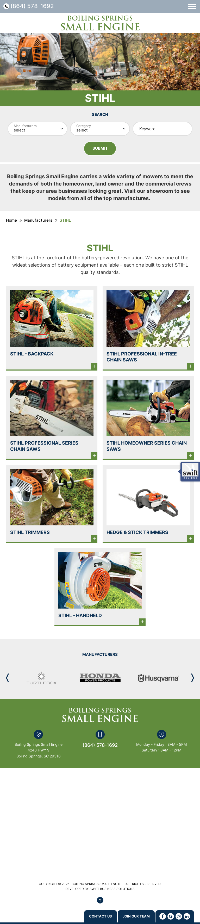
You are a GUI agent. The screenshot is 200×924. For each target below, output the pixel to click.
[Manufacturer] (37, 129)
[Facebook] (162, 916)
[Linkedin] (187, 916)
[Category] (100, 129)
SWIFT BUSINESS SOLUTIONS (112, 890)
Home (11, 221)
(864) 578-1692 (35, 6)
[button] (192, 679)
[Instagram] (179, 916)
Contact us (85, 916)
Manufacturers (38, 221)
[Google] (170, 916)
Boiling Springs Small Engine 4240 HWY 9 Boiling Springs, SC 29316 (39, 751)
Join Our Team (130, 916)
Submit (100, 149)
